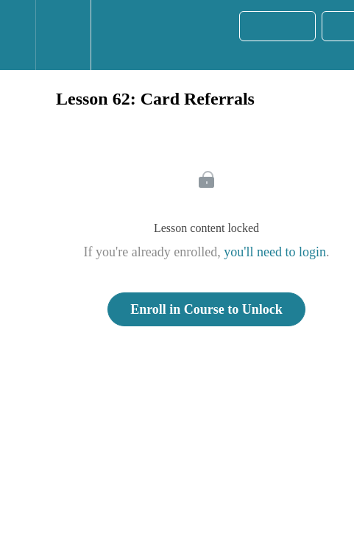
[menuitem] (63, 35)
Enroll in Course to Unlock (206, 309)
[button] (17, 35)
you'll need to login (275, 252)
